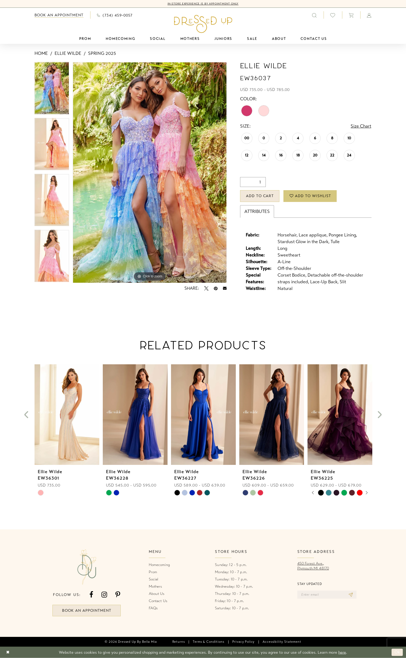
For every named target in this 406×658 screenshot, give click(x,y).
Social (153, 579)
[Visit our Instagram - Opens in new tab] (104, 594)
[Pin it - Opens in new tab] (216, 288)
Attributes (257, 211)
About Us (157, 593)
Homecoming (159, 565)
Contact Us (158, 601)
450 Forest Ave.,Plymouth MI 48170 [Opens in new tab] (313, 566)
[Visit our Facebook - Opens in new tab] (91, 594)
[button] (351, 15)
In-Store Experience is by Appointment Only (203, 3)
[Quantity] (253, 182)
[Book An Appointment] (59, 15)
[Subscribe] (350, 595)
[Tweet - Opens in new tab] (206, 288)
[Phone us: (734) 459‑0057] (114, 15)
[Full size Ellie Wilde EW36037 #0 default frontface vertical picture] (149, 172)
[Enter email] (326, 595)
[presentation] (67, 415)
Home (41, 53)
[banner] (203, 24)
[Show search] (314, 15)
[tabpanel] (52, 90)
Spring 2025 (102, 53)
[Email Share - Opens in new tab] (225, 288)
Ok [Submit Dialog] (397, 652)
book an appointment (86, 610)
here (342, 652)
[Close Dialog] (8, 652)
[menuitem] (59, 15)
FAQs (153, 608)
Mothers (155, 586)
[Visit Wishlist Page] (333, 15)
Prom (153, 572)
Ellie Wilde (68, 53)
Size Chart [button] (361, 126)
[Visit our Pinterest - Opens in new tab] (117, 594)
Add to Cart (260, 196)
